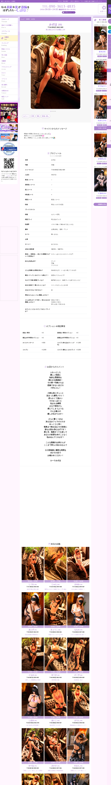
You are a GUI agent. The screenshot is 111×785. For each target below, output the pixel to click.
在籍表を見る (102, 204)
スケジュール (9, 33)
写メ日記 (9, 56)
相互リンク (9, 98)
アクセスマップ (9, 68)
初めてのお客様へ (9, 27)
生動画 (9, 62)
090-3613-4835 (9, 773)
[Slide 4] (54, 111)
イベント (9, 80)
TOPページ (9, 21)
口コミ (9, 74)
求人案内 (9, 86)
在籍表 (11, 38)
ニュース (87, 773)
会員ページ (104, 8)
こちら (8, 175)
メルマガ (29, 777)
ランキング (9, 44)
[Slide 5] (55, 111)
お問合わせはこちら (69, 12)
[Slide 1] (50, 111)
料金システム (9, 50)
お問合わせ (9, 92)
